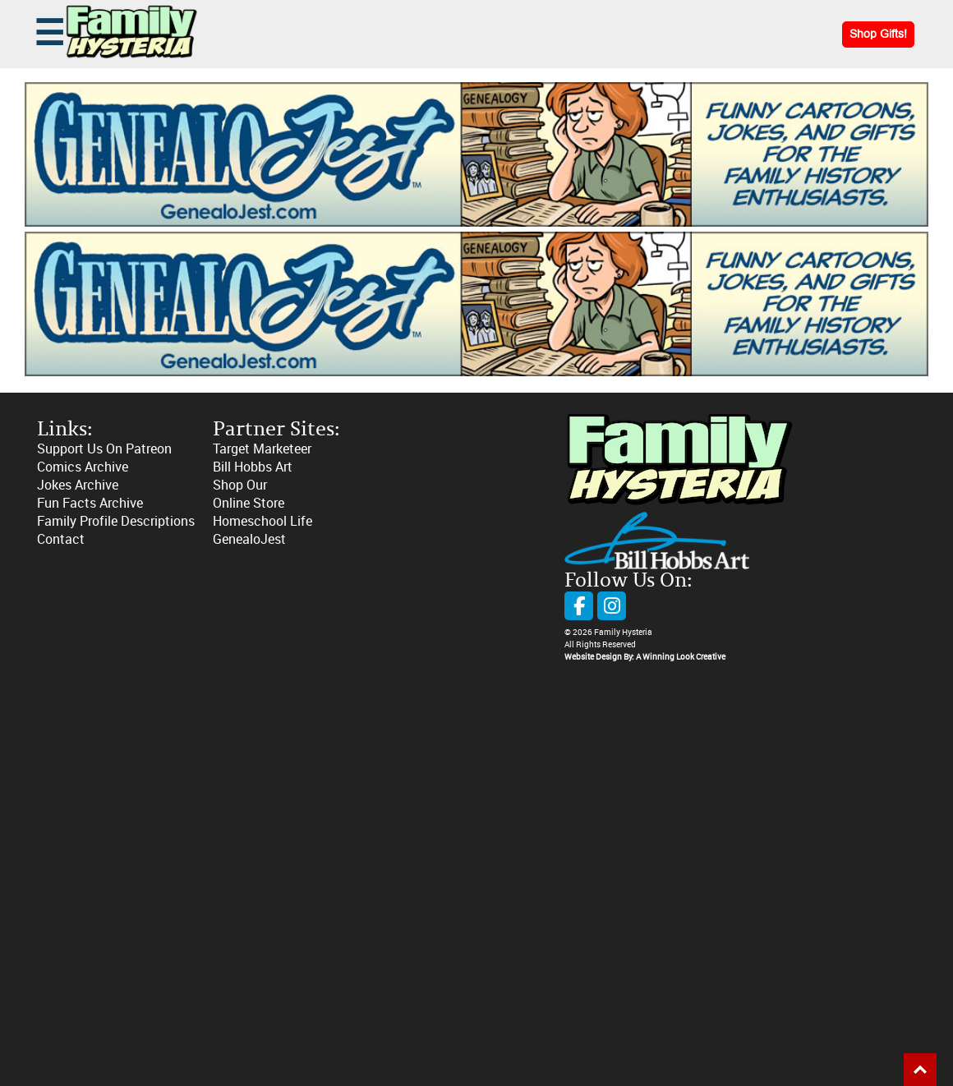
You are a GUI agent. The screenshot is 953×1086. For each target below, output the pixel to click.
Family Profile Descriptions (116, 521)
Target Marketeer (262, 449)
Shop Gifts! (878, 34)
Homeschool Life (262, 521)
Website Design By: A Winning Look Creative (644, 657)
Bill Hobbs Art (252, 467)
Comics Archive (82, 467)
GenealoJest (249, 539)
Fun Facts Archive (90, 503)
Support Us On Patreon (104, 449)
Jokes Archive (77, 485)
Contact (61, 539)
